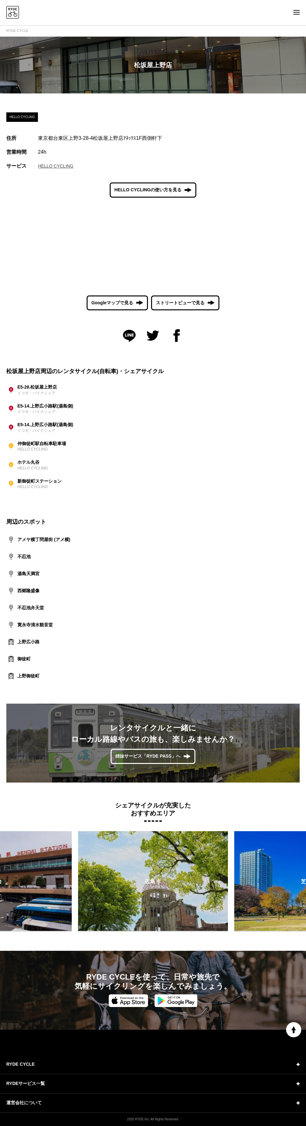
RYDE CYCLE (17, 31)
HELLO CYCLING (55, 166)
